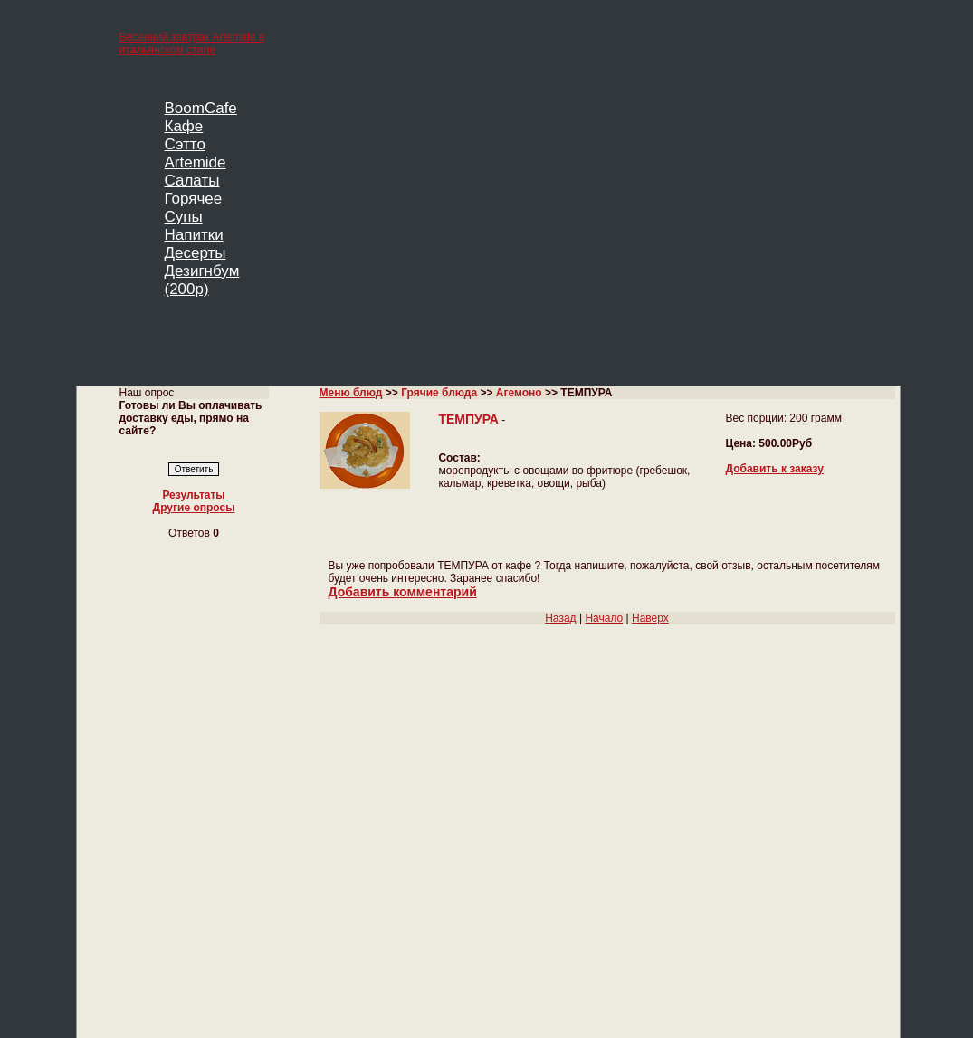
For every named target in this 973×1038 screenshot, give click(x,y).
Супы (184, 216)
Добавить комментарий (403, 592)
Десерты (195, 253)
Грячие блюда (439, 392)
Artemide (195, 162)
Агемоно (519, 392)
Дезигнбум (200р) (202, 280)
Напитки (194, 234)
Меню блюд (351, 392)
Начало (604, 618)
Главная (140, 897)
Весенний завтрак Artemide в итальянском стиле (192, 43)
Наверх (650, 618)
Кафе (184, 126)
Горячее (194, 198)
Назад (560, 618)
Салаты (192, 180)
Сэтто (185, 144)
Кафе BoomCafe (413, 989)
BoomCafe (201, 108)
